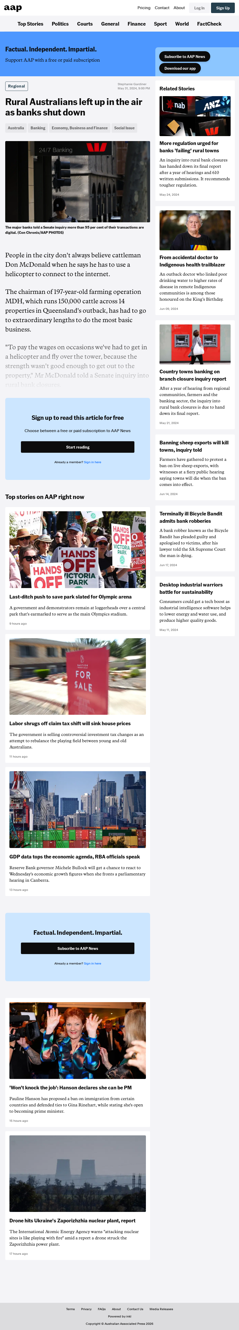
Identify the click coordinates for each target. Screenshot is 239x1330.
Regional (16, 86)
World (182, 23)
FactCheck (209, 23)
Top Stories (30, 23)
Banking (38, 127)
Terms (70, 1309)
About (179, 7)
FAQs (102, 1309)
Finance (137, 23)
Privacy (86, 1309)
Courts (85, 23)
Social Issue (124, 127)
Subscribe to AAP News (184, 56)
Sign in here (92, 462)
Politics (60, 23)
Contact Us (135, 1309)
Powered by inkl (119, 1316)
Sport (160, 23)
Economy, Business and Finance (80, 127)
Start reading (77, 447)
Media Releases (161, 1309)
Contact (162, 7)
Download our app (180, 68)
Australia (16, 127)
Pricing (144, 7)
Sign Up (223, 7)
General (110, 23)
